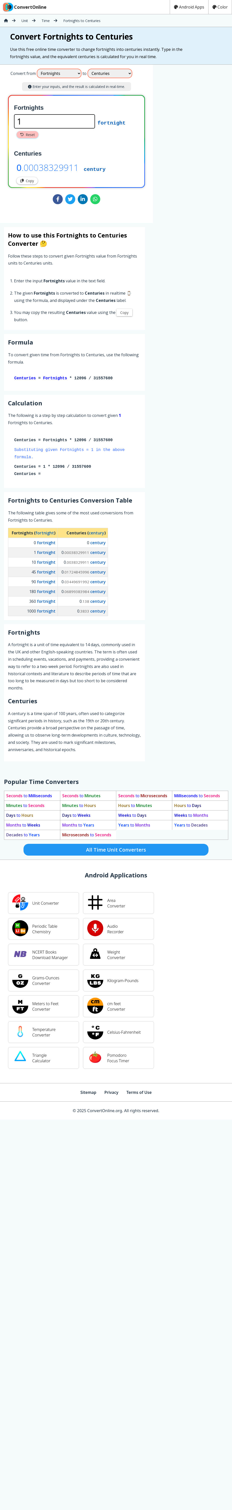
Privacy (111, 1093)
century (95, 168)
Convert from (23, 73)
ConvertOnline (24, 7)
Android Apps (189, 7)
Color (220, 7)
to (29, 796)
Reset (27, 134)
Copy (27, 180)
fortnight (112, 122)
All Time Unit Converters (116, 850)
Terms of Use (139, 1093)
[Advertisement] (194, 142)
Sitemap (88, 1093)
